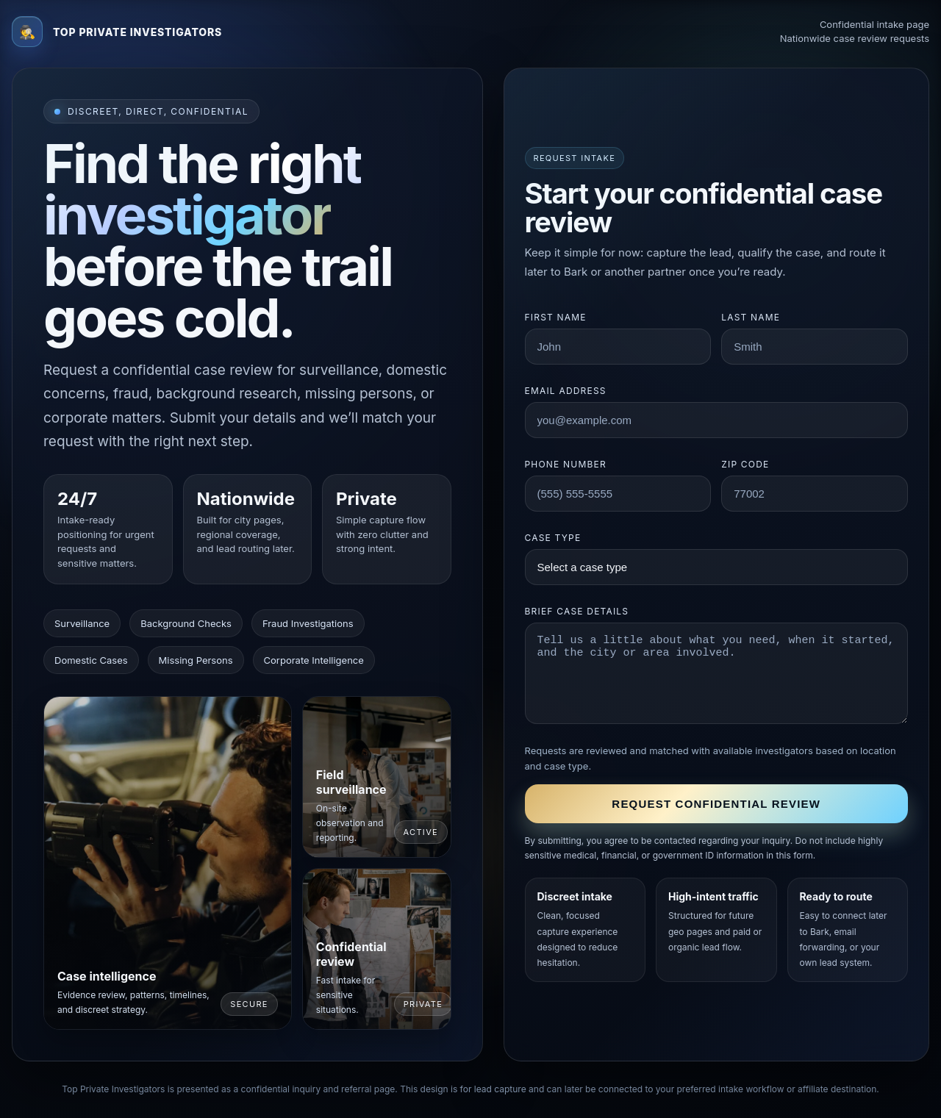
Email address (566, 390)
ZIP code (745, 464)
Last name (750, 317)
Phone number (566, 464)
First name (556, 317)
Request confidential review (716, 804)
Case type (553, 537)
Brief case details (577, 611)
